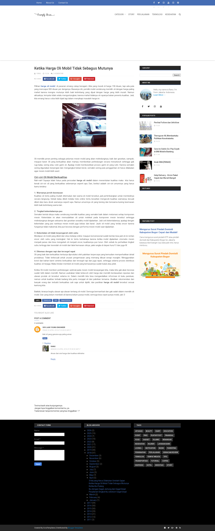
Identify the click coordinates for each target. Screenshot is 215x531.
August (92, 467)
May (91, 475)
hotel (149, 465)
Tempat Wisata (153, 457)
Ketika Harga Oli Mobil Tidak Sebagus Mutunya (109, 483)
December (94, 455)
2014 (89, 511)
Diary (157, 431)
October (93, 461)
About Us (50, 3)
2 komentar (58, 74)
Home (39, 3)
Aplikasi (138, 431)
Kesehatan (170, 14)
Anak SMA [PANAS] (162, 162)
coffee (165, 461)
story (169, 465)
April (91, 478)
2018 (89, 453)
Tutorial (155, 461)
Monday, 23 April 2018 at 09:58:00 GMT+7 (65, 349)
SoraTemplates (49, 528)
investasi (159, 465)
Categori (119, 14)
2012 (89, 517)
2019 (89, 450)
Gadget (146, 440)
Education (168, 431)
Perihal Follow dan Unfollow (166, 122)
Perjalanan (143, 14)
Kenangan (167, 440)
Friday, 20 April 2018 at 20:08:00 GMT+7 (57, 330)
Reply (45, 338)
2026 (89, 430)
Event (137, 435)
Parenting (171, 448)
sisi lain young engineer (54, 327)
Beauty (149, 431)
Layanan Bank (164, 444)
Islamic (156, 440)
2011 (89, 520)
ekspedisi (139, 465)
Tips (55, 300)
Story (131, 14)
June (91, 472)
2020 (89, 447)
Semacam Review (170, 452)
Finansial (169, 435)
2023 (89, 439)
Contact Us (63, 3)
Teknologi (157, 14)
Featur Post (156, 435)
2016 (89, 506)
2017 (89, 503)
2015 (89, 508)
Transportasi (66, 300)
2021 (89, 444)
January (93, 500)
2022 (89, 442)
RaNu (53, 346)
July (91, 469)
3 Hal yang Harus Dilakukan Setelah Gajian (107, 481)
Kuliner (151, 444)
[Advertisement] (107, 40)
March (92, 494)
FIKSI (145, 435)
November (94, 458)
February (93, 497)
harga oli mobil (48, 86)
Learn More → (159, 95)
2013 (89, 514)
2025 (89, 433)
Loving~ (138, 448)
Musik (161, 448)
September (94, 464)
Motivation (150, 448)
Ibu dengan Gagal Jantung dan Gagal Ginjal (107, 489)
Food (137, 440)
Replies (47, 343)
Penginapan (140, 452)
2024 (89, 436)
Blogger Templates (75, 528)
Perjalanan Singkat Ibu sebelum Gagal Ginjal (108, 492)
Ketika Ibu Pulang (96, 486)
